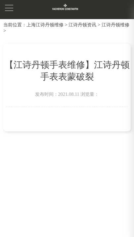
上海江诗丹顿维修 (45, 24)
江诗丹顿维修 (115, 24)
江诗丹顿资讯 (82, 24)
